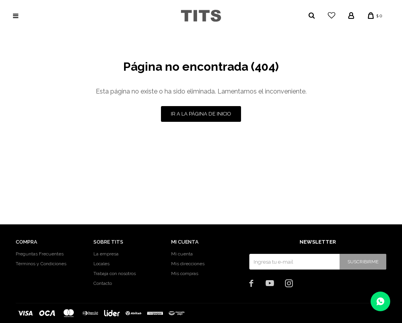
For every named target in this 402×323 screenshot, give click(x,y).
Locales (101, 263)
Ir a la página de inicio (201, 114)
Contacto (102, 283)
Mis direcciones (188, 263)
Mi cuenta (182, 254)
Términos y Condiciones (41, 263)
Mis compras (184, 273)
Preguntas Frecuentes (40, 254)
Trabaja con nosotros (114, 273)
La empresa (106, 254)
